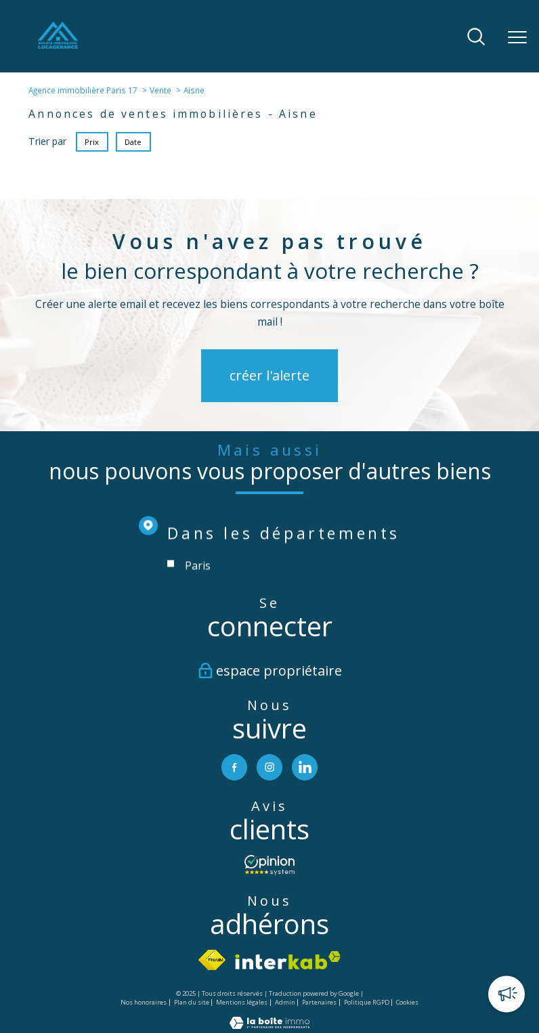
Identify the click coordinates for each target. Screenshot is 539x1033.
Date (133, 141)
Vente (160, 90)
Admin (285, 1002)
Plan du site (191, 1002)
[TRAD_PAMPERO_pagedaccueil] (57, 45)
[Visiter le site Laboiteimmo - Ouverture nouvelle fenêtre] (269, 1025)
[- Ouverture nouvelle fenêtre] (269, 866)
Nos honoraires (144, 1002)
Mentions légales (241, 1002)
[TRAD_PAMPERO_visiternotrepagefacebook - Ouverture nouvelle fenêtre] (234, 767)
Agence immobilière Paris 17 (82, 90)
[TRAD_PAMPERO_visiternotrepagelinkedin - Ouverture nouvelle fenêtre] (306, 767)
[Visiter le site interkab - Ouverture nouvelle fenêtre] (288, 960)
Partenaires (319, 1002)
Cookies (407, 1003)
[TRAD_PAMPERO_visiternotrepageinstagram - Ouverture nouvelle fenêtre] (270, 767)
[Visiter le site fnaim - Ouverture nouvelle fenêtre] (212, 960)
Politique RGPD (366, 1002)
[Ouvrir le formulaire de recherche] (476, 37)
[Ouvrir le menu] (517, 37)
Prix (92, 141)
